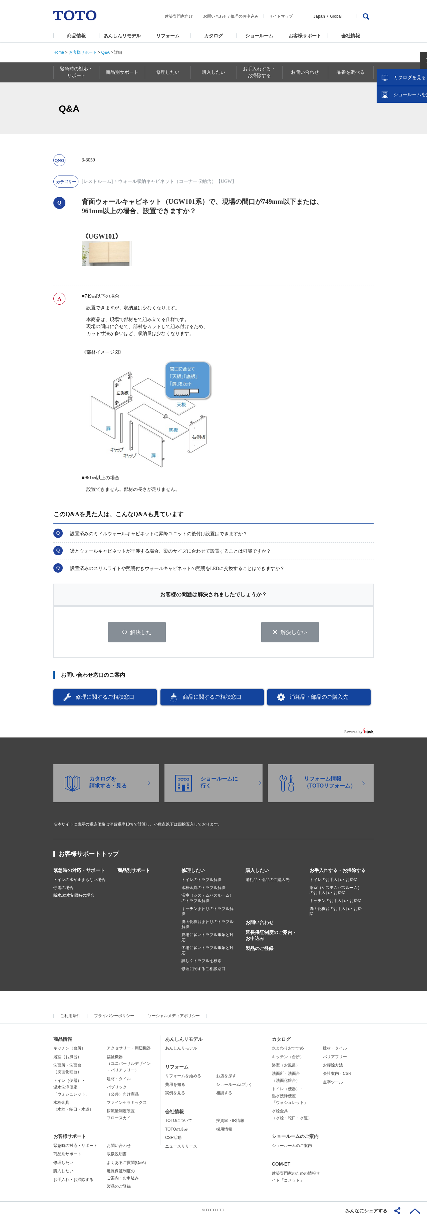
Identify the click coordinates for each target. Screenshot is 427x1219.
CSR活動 (173, 1138)
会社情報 (350, 35)
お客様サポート (305, 35)
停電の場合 (63, 888)
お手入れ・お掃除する (73, 1180)
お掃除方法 (333, 1065)
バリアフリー (335, 1057)
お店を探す (226, 1076)
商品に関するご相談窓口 (212, 697)
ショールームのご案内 (295, 1137)
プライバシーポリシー (114, 1016)
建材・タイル (119, 1079)
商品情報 (76, 35)
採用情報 (224, 1130)
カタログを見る (400, 125)
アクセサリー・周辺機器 (129, 1048)
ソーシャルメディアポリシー (174, 1016)
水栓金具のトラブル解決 (203, 888)
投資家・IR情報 (230, 1121)
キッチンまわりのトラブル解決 (207, 912)
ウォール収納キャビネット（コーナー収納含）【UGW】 (177, 181)
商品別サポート (133, 871)
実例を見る (175, 1093)
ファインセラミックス (127, 1103)
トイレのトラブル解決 (201, 880)
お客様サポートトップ (89, 854)
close (418, 108)
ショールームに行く (234, 1085)
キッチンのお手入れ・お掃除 (336, 901)
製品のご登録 (260, 949)
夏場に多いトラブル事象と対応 (207, 938)
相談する (224, 1093)
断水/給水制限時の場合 (73, 896)
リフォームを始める (183, 1076)
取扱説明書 (117, 1154)
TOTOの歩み (176, 1130)
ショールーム (259, 35)
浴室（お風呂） (67, 1057)
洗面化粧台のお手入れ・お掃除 (336, 912)
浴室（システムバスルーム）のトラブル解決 (207, 899)
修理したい (193, 871)
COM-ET (281, 1164)
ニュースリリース (181, 1146)
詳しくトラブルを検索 (201, 961)
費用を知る (175, 1085)
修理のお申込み (245, 16)
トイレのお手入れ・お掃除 (334, 880)
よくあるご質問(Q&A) (126, 1163)
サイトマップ (281, 16)
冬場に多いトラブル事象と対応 (207, 951)
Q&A (105, 52)
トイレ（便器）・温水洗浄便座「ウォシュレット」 (71, 1088)
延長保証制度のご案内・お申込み (271, 936)
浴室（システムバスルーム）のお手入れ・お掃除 (336, 891)
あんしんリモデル (122, 35)
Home (58, 52)
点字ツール (333, 1083)
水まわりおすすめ (288, 1048)
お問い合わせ (215, 16)
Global (336, 16)
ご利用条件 (70, 1016)
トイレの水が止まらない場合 (79, 880)
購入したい (257, 871)
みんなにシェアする (366, 1210)
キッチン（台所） (69, 1048)
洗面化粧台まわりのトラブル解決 (207, 925)
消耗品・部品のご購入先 (319, 697)
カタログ (213, 35)
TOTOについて (178, 1121)
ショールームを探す (405, 142)
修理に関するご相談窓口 (105, 697)
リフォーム (167, 35)
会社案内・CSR (337, 1074)
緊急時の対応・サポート (79, 871)
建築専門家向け (179, 16)
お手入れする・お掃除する (338, 871)
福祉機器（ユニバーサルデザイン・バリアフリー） (129, 1064)
